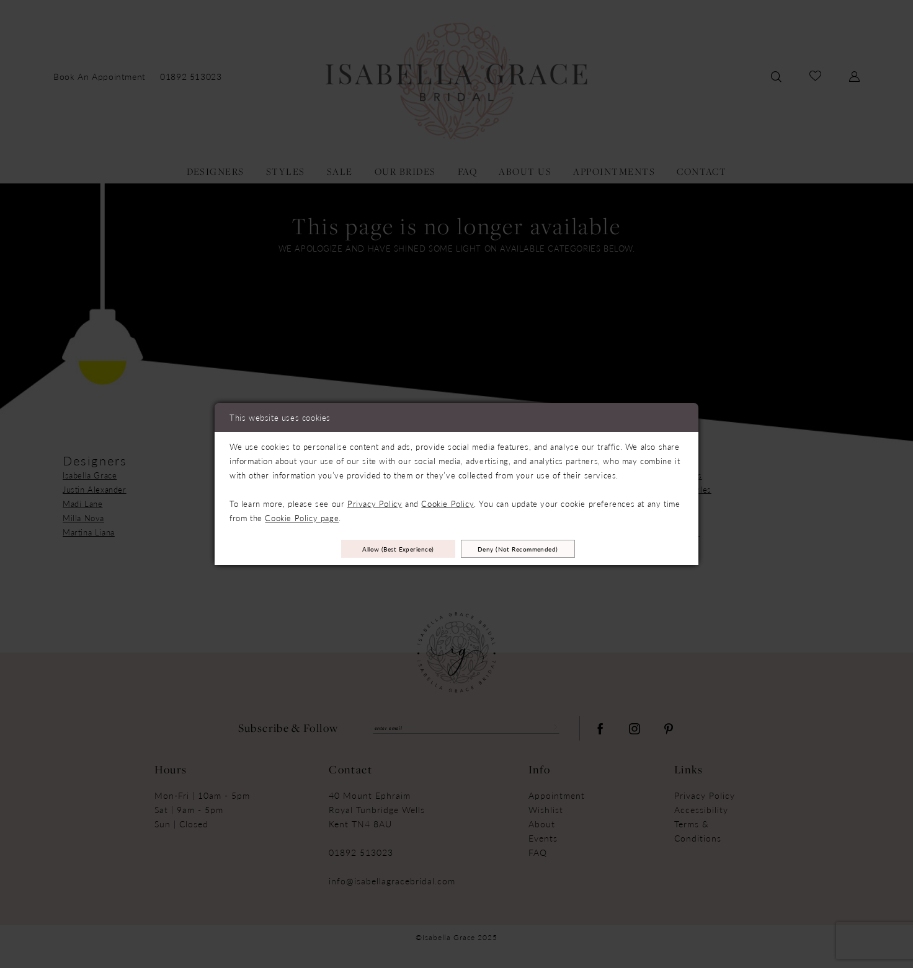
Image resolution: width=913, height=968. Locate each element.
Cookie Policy (447, 500)
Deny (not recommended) (543, 548)
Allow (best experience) (374, 548)
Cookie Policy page (302, 515)
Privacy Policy (374, 500)
